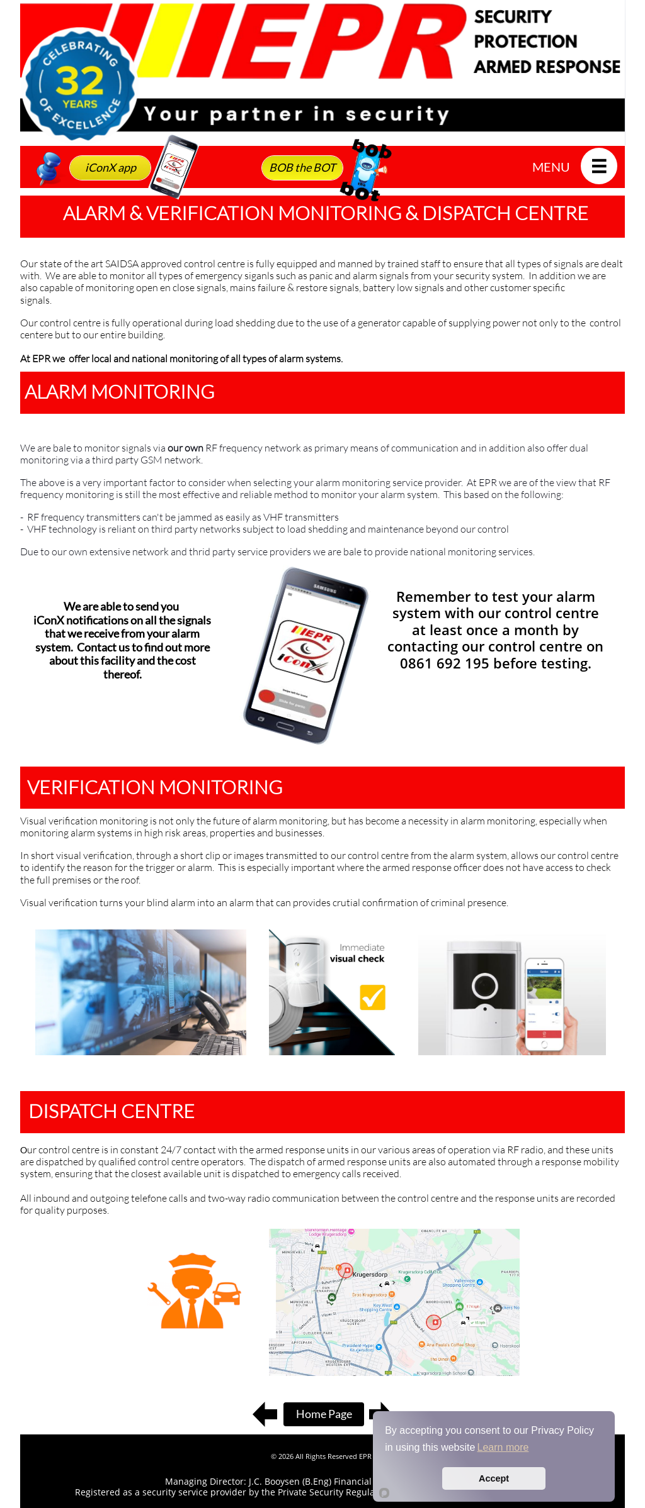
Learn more (503, 1447)
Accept (494, 1478)
